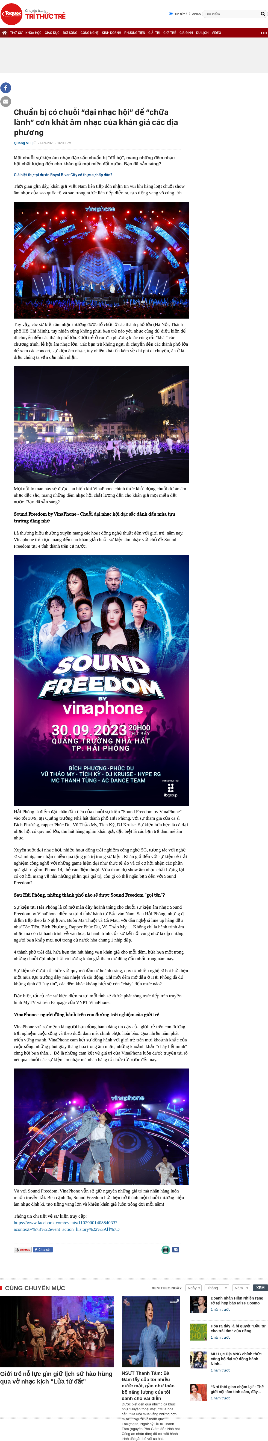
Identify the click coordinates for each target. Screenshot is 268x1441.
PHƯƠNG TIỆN (134, 33)
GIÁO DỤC (52, 33)
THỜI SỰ (16, 33)
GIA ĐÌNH (186, 33)
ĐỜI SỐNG (70, 33)
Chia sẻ (44, 1250)
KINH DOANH (111, 33)
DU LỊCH (202, 33)
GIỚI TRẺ (169, 33)
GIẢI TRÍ (154, 33)
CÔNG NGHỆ (90, 33)
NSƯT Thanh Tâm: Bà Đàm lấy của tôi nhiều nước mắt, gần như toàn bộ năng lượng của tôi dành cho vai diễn (148, 1386)
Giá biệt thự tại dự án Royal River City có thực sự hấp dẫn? (63, 175)
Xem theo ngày (167, 1288)
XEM (260, 1288)
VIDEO (216, 33)
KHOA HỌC (33, 33)
